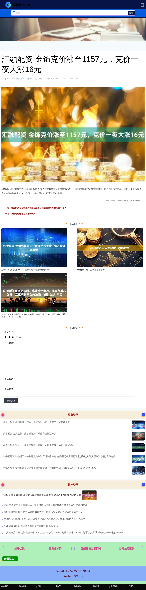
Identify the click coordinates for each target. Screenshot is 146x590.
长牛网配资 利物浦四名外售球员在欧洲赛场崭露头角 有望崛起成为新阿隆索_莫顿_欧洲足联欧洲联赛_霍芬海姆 (59, 456)
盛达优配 (19, 548)
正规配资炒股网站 (91, 548)
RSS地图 (77, 571)
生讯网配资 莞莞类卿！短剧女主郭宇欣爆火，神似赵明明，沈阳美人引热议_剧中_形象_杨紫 (50, 468)
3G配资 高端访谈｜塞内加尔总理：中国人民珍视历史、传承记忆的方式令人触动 (44, 518)
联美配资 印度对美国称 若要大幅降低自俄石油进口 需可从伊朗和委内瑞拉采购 (41, 495)
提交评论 (11, 401)
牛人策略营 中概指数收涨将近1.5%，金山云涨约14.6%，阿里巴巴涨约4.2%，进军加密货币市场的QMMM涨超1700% (63, 532)
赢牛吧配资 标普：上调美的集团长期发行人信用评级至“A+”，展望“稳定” (39, 445)
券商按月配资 (126, 548)
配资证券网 (55, 548)
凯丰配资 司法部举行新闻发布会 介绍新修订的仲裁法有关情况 (38, 208)
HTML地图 (86, 571)
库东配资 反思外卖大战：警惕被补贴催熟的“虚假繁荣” (31, 525)
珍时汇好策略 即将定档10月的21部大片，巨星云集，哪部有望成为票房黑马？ (43, 512)
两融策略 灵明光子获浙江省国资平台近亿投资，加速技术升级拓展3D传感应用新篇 (45, 505)
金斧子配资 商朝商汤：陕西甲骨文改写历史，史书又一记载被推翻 (36, 422)
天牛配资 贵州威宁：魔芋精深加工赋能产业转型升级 (29, 433)
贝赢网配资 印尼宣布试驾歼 (23, 213)
